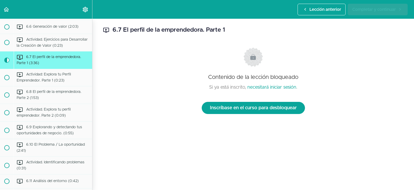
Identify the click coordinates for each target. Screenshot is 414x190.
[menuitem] (85, 9)
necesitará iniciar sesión (271, 87)
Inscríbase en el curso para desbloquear (253, 108)
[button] (6, 9)
